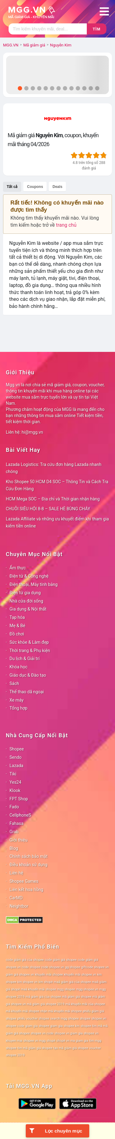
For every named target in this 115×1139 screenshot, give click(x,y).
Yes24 (15, 782)
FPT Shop (19, 798)
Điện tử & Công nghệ (29, 576)
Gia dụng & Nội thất (28, 609)
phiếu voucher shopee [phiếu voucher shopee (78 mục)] (33, 1019)
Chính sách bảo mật (29, 856)
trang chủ (66, 225)
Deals (57, 187)
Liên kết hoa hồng (26, 889)
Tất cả (12, 187)
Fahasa (16, 823)
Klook (15, 790)
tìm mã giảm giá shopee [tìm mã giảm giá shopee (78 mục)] (34, 1048)
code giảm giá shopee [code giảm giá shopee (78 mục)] (61, 960)
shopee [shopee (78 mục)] (85, 1019)
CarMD (16, 897)
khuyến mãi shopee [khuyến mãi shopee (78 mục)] (49, 975)
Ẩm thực (18, 567)
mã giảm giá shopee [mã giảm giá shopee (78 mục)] (76, 997)
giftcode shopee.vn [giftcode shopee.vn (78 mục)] (95, 967)
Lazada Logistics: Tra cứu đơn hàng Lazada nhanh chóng (54, 468)
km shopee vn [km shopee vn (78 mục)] (27, 982)
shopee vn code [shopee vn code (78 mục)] (42, 1033)
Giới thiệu (19, 840)
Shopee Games (24, 881)
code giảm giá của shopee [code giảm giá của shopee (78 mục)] (25, 960)
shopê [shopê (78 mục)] (51, 1041)
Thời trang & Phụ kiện (30, 650)
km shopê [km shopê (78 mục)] (46, 982)
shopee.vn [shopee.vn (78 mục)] (98, 1019)
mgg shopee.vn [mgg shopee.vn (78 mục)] (87, 989)
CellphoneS (20, 815)
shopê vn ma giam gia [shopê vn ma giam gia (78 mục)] (72, 1041)
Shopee (17, 749)
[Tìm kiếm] (48, 28)
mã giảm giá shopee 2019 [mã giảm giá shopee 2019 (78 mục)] (46, 1004)
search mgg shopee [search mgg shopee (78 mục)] (64, 1019)
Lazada (16, 765)
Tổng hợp (18, 708)
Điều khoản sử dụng (29, 864)
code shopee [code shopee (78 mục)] (31, 967)
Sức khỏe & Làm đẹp (29, 642)
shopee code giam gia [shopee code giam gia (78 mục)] (22, 1026)
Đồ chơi (17, 633)
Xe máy (17, 700)
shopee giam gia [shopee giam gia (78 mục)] (51, 1026)
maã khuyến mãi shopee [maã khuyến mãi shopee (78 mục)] (38, 989)
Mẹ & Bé (17, 625)
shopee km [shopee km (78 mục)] (71, 1026)
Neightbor (19, 906)
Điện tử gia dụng (25, 592)
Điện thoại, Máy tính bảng (34, 584)
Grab (14, 831)
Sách (14, 683)
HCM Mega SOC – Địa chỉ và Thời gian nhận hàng (53, 498)
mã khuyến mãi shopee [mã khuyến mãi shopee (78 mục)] (22, 1011)
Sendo (15, 757)
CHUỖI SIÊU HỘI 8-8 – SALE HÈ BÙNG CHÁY (48, 508)
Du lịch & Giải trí (25, 658)
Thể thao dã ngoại (27, 691)
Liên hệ (16, 872)
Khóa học (19, 666)
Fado (14, 806)
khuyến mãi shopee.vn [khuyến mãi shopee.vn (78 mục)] (80, 975)
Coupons (35, 187)
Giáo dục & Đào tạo (28, 675)
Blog (14, 848)
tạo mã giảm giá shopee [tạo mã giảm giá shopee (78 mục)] (70, 1048)
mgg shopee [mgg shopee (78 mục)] (66, 989)
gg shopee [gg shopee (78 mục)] (72, 967)
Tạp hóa (17, 617)
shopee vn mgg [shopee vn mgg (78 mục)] (34, 1041)
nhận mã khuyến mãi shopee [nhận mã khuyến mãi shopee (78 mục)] (61, 1011)
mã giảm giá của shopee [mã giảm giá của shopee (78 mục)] (43, 997)
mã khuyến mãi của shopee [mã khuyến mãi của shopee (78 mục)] (85, 1004)
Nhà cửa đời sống (26, 601)
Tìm (96, 29)
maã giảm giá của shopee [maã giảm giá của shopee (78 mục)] (72, 982)
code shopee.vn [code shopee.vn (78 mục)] (52, 967)
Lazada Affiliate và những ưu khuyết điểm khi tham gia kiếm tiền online (57, 522)
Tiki (13, 773)
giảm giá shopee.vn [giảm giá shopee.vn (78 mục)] (20, 975)
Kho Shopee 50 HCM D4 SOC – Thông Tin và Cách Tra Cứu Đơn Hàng (57, 485)
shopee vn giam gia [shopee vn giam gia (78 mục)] (69, 1033)
